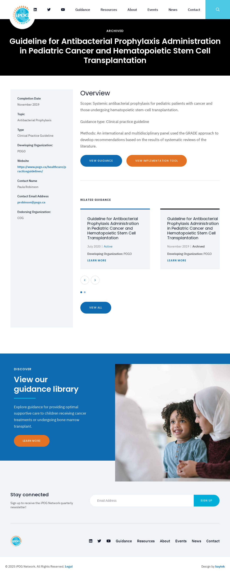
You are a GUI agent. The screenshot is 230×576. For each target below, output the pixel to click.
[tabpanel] (115, 239)
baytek (220, 566)
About (132, 9)
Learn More (32, 441)
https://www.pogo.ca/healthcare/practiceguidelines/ (41, 169)
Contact (194, 9)
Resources (109, 9)
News (173, 9)
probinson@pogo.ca (31, 202)
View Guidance (101, 161)
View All (95, 307)
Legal (69, 566)
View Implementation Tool (156, 161)
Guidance (82, 9)
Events (152, 9)
